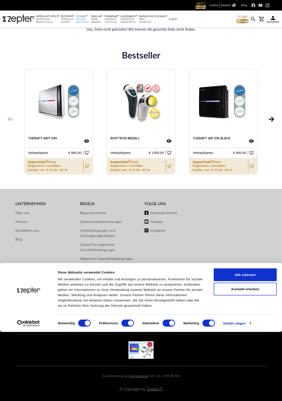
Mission (21, 222)
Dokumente (89, 267)
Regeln (87, 204)
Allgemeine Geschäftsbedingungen (106, 259)
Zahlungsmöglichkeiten (141, 306)
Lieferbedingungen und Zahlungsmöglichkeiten (97, 233)
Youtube (156, 222)
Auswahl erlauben (245, 358)
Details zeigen (234, 392)
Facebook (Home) (163, 213)
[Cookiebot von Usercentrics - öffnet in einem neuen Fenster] (28, 392)
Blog (18, 239)
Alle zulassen (245, 344)
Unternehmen (30, 204)
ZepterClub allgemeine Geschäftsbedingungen (97, 247)
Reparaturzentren (93, 213)
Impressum (88, 276)
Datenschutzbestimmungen (101, 222)
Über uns (22, 213)
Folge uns (155, 204)
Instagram (157, 230)
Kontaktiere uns (27, 230)
